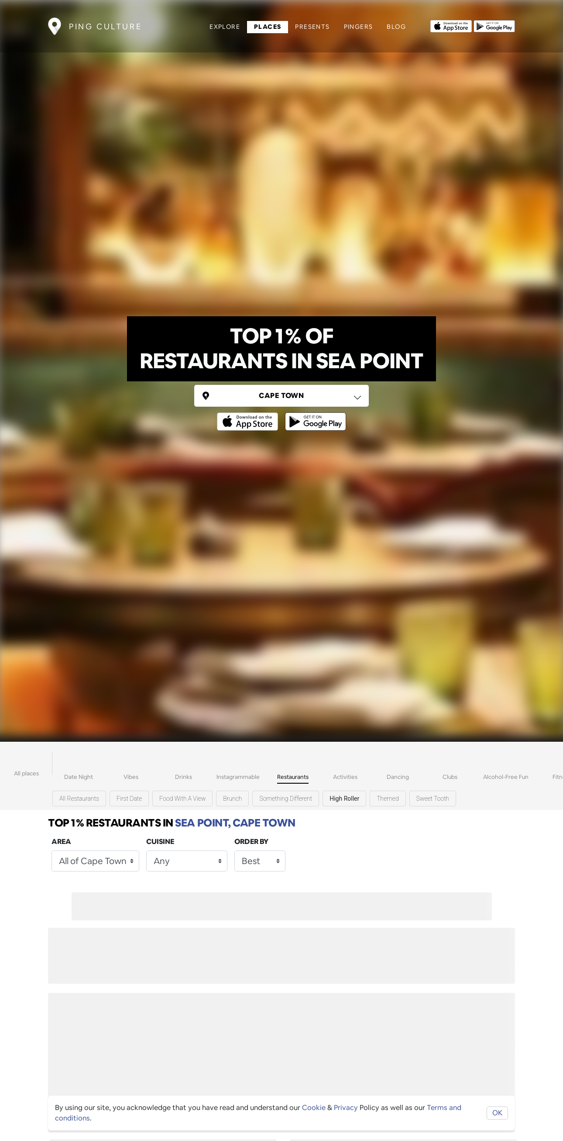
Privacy (346, 1107)
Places (267, 27)
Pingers (358, 27)
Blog (396, 27)
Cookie (314, 1107)
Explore (224, 27)
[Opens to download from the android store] (494, 25)
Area (61, 841)
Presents (312, 27)
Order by (251, 841)
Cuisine (160, 841)
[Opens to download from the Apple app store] (451, 25)
